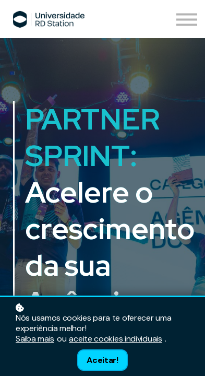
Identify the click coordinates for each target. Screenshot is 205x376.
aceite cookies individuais (115, 339)
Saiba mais (35, 339)
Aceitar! (102, 360)
